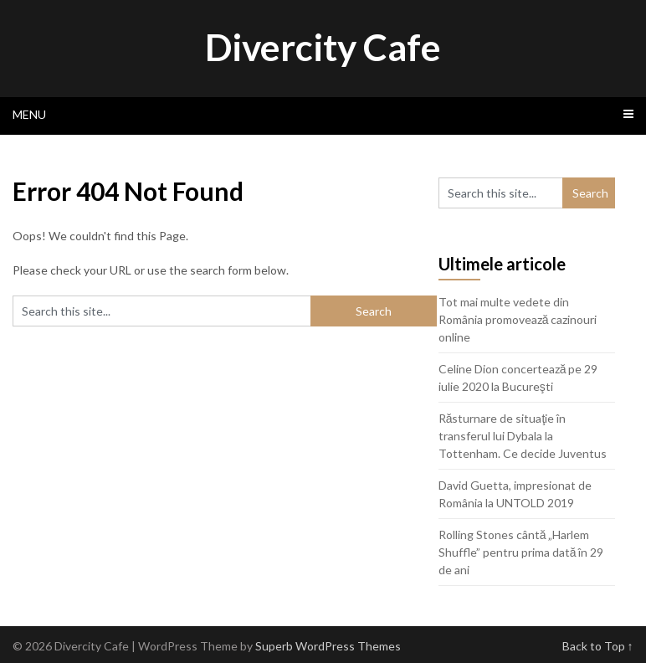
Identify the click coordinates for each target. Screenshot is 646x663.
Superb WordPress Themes (328, 646)
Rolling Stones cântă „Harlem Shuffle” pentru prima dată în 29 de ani (521, 552)
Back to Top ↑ (597, 646)
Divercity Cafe (323, 47)
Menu (29, 114)
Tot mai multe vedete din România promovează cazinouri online (517, 319)
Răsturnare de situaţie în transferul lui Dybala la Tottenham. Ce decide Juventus (522, 435)
